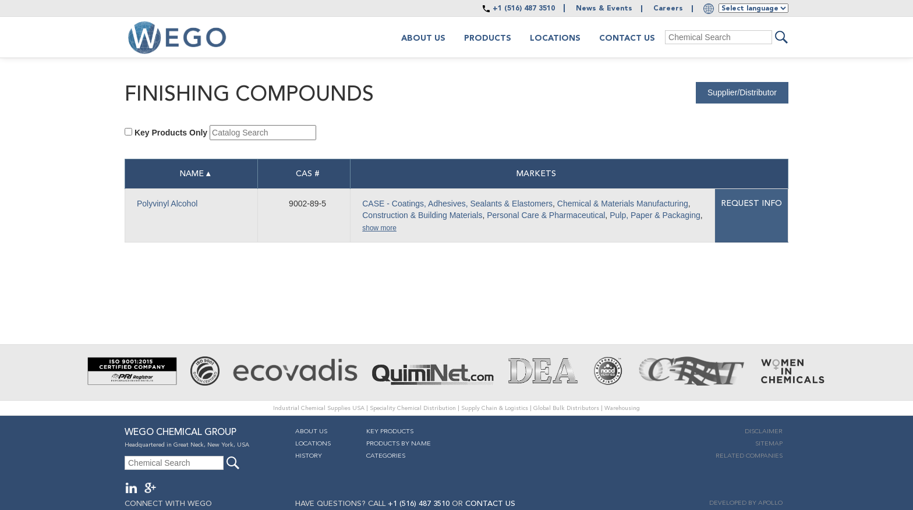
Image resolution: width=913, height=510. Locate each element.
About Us (311, 432)
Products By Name (398, 444)
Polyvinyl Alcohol (167, 203)
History (308, 456)
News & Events (604, 8)
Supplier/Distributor (742, 92)
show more (379, 228)
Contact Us (627, 38)
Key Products (389, 432)
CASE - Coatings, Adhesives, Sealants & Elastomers (457, 203)
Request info (751, 203)
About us (423, 38)
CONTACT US (490, 504)
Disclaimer (764, 432)
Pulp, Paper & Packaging (655, 215)
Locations (555, 38)
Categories (385, 456)
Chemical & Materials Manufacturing (622, 203)
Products (487, 38)
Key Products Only (171, 132)
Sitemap (769, 444)
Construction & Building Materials (422, 215)
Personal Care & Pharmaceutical (546, 215)
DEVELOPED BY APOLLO (746, 503)
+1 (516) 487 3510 (524, 8)
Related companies (749, 456)
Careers (668, 8)
